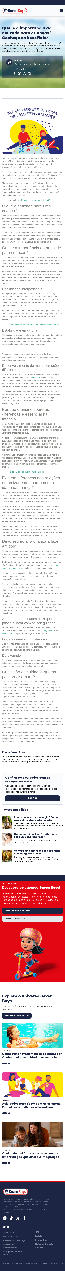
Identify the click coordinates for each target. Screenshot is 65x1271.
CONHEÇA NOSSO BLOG (17, 1015)
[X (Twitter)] (18, 1218)
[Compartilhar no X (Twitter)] (19, 73)
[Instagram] (5, 1218)
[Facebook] (24, 1218)
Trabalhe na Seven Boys (14, 1241)
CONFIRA (32, 798)
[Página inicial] (14, 10)
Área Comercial (10, 1237)
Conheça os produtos (18, 910)
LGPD (36, 1232)
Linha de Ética (41, 1240)
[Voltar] (9, 62)
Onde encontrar (15, 918)
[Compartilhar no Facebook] (14, 73)
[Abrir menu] (61, 10)
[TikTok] (11, 1218)
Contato (38, 1236)
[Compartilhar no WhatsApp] (24, 73)
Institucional (8, 1233)
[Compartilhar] (29, 73)
